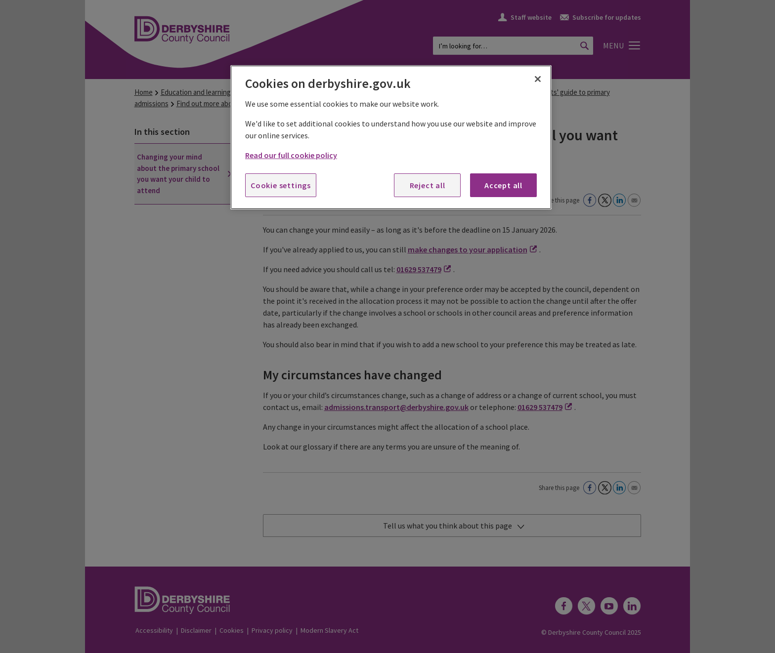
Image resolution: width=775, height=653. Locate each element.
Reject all (427, 185)
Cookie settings (281, 185)
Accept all (503, 185)
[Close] (538, 79)
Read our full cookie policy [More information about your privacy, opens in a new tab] (291, 155)
